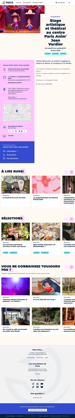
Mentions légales (10, 416)
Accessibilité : (27, 416)
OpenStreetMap (24, 120)
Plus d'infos (11, 97)
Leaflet (16, 120)
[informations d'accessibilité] (17, 131)
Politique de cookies (56, 416)
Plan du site (66, 416)
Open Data (46, 416)
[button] (17, 111)
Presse (40, 416)
